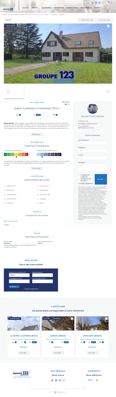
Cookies (84, 389)
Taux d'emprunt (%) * (39, 279)
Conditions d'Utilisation (92, 218)
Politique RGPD (77, 389)
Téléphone (81, 147)
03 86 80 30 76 (83, 121)
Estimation (59, 8)
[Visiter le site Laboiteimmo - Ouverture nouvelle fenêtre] (60, 393)
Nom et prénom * (84, 140)
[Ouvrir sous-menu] (39, 8)
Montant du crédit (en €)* (17, 272)
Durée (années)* (37, 272)
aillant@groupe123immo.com (87, 123)
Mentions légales (67, 389)
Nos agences (85, 8)
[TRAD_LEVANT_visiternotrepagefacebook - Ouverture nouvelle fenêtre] (96, 2)
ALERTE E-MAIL (72, 8)
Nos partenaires (57, 389)
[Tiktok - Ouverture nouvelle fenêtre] (93, 2)
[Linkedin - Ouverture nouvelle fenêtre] (99, 2)
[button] (108, 91)
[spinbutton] (42, 282)
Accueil (25, 8)
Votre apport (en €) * (15, 279)
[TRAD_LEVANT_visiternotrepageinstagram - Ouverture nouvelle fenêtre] (103, 2)
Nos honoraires (48, 389)
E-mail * (80, 155)
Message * (81, 162)
